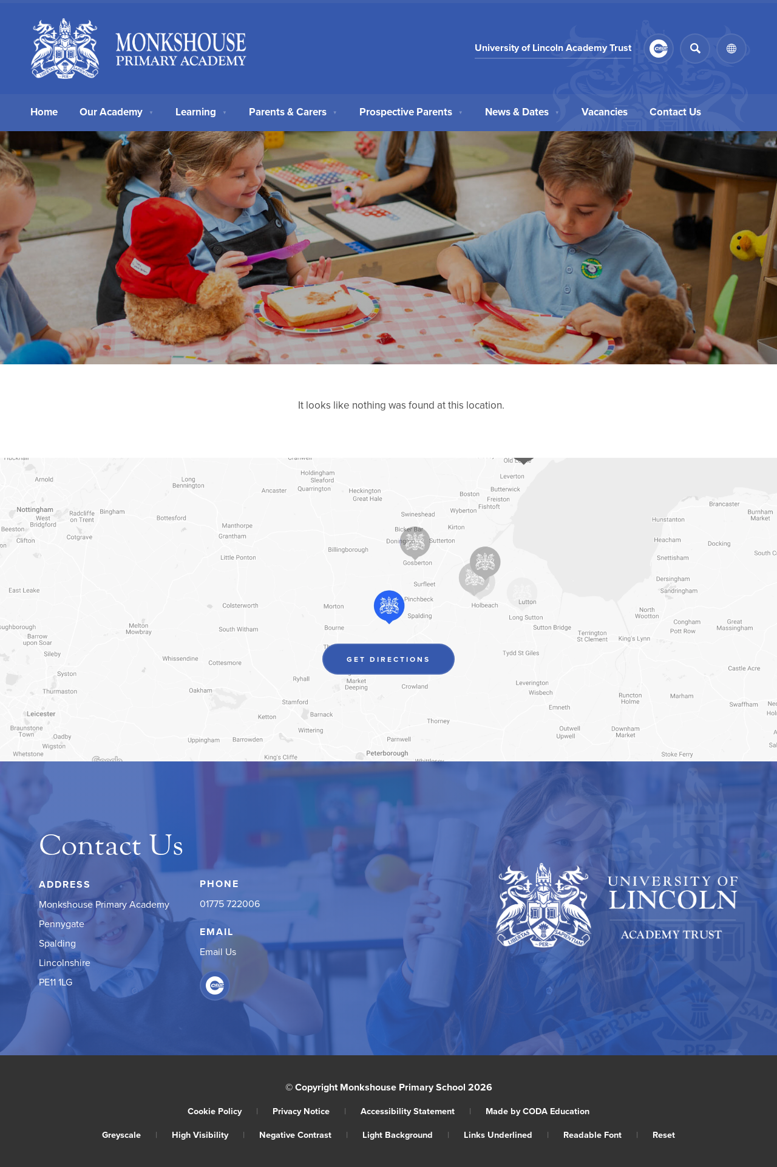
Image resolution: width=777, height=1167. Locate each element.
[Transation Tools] (731, 48)
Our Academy (117, 110)
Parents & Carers (293, 110)
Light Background (405, 1134)
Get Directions (388, 659)
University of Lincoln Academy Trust (553, 48)
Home (44, 110)
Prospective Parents (411, 110)
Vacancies (605, 110)
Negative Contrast (303, 1134)
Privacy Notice (309, 1110)
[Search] (695, 48)
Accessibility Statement (416, 1110)
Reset (664, 1134)
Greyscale (129, 1134)
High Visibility (208, 1134)
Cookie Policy (223, 1110)
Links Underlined (506, 1134)
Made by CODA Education (537, 1110)
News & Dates (522, 110)
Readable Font (600, 1134)
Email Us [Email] (218, 951)
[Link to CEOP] (658, 48)
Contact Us (675, 110)
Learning (201, 110)
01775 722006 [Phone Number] (230, 903)
